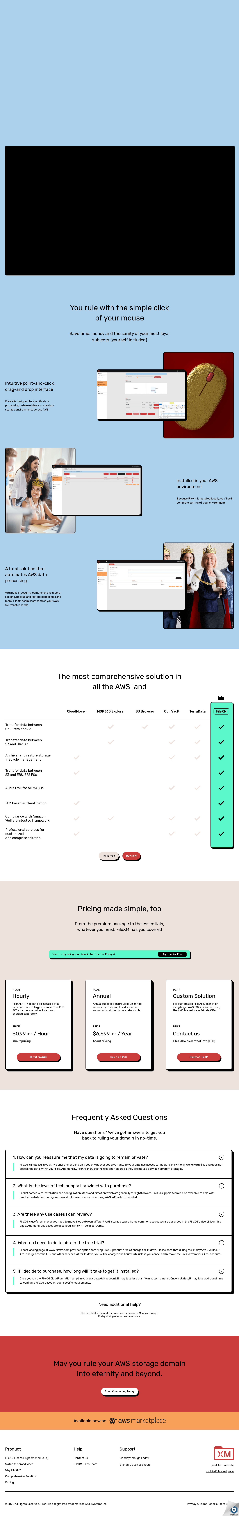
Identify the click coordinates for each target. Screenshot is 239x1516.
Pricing (9, 1482)
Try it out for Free (172, 954)
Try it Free (108, 855)
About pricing (21, 1041)
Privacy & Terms (197, 1504)
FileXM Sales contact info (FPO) (194, 1041)
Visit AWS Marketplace (220, 1471)
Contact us (81, 1458)
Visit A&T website (223, 1465)
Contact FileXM (199, 1057)
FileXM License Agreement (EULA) (26, 1458)
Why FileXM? (13, 1470)
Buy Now (131, 855)
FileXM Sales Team (85, 1464)
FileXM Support (99, 1313)
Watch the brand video (19, 1464)
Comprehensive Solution (20, 1476)
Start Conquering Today (119, 1391)
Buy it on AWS (38, 1057)
